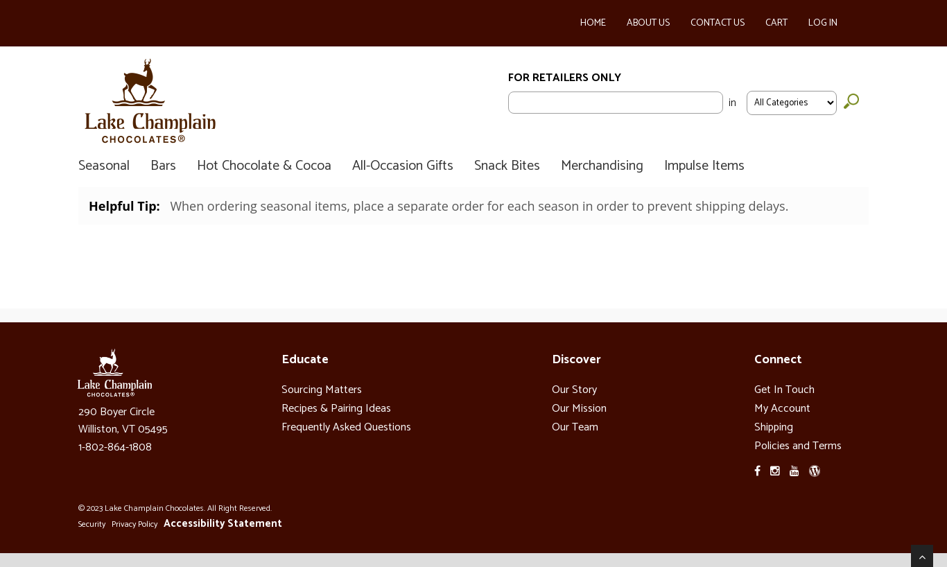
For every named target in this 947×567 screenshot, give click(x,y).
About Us (648, 23)
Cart (776, 23)
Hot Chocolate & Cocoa (264, 166)
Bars (163, 166)
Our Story (574, 390)
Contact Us (717, 23)
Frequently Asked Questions (346, 427)
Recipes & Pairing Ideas (336, 408)
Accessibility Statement (223, 523)
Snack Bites (507, 166)
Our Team (575, 427)
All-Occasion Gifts (402, 166)
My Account (782, 408)
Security (91, 524)
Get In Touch (784, 390)
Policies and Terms (798, 446)
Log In (822, 23)
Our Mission (579, 408)
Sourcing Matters (321, 390)
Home (593, 23)
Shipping (773, 427)
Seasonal (104, 166)
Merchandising (602, 166)
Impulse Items (704, 166)
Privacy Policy (134, 524)
